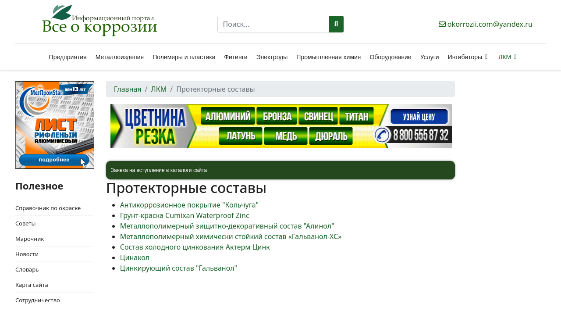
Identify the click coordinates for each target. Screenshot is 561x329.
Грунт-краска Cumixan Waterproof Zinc (184, 215)
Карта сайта (31, 285)
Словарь (27, 269)
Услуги (429, 57)
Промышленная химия (328, 57)
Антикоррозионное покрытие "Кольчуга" (189, 205)
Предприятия (68, 57)
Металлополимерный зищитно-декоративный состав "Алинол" (227, 226)
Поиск (336, 24)
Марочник (29, 239)
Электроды (272, 57)
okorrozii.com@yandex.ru (490, 24)
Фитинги (235, 57)
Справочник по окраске (48, 208)
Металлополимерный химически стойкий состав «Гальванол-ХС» (231, 236)
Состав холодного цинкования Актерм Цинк (195, 247)
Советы (25, 223)
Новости (27, 254)
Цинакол (135, 257)
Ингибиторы (465, 57)
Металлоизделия (120, 57)
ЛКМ (504, 57)
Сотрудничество (37, 300)
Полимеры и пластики (184, 57)
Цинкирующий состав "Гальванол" (178, 268)
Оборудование (390, 57)
